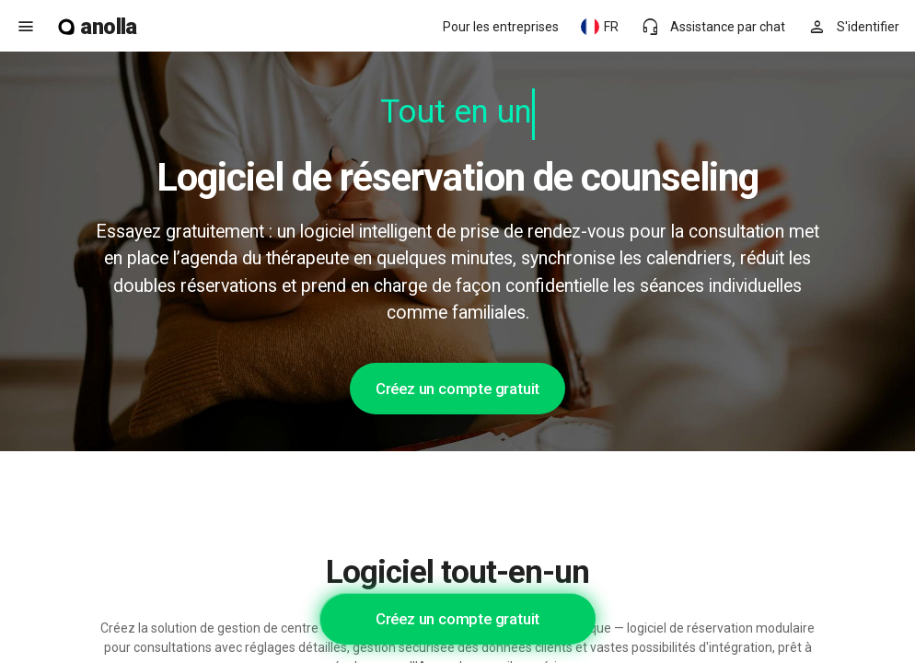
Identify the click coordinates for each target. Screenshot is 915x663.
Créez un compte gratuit (457, 388)
